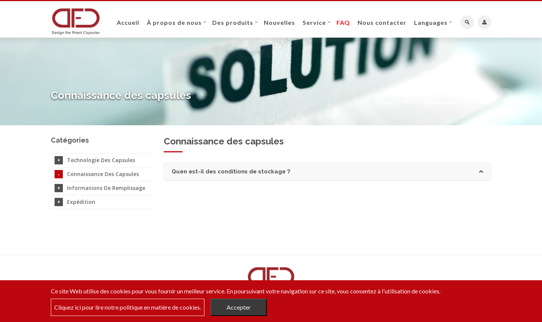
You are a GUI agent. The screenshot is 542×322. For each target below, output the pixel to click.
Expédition (75, 202)
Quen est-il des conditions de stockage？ (327, 171)
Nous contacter (382, 22)
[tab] (327, 171)
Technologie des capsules (95, 160)
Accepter (239, 307)
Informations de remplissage (100, 188)
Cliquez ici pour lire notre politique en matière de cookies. (127, 307)
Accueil (128, 22)
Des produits (232, 22)
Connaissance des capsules (97, 174)
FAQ (343, 22)
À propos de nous (174, 22)
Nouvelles (279, 22)
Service (314, 22)
